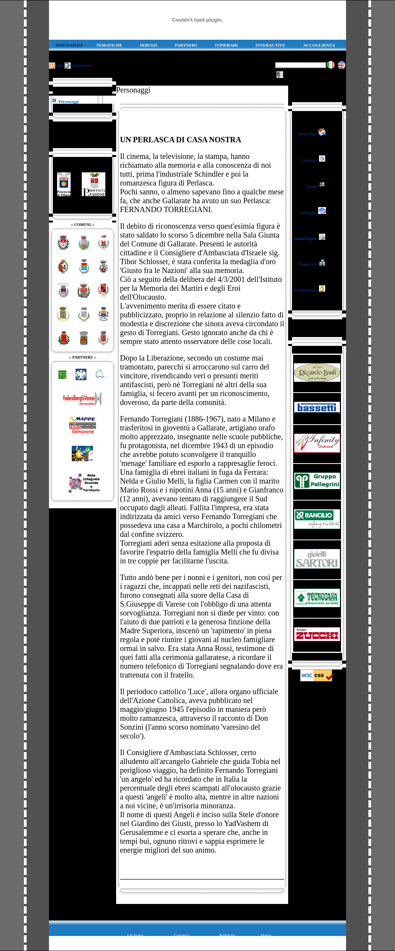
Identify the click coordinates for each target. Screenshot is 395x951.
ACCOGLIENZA (319, 45)
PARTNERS (186, 45)
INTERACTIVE (270, 45)
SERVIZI (148, 45)
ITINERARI (226, 45)
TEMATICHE (109, 45)
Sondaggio (308, 213)
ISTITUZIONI (69, 45)
